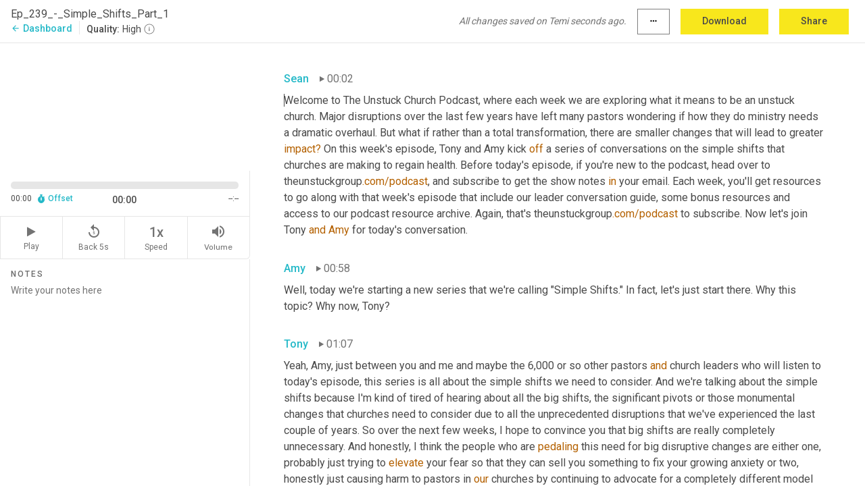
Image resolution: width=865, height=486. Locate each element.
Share (814, 21)
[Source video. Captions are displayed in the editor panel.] (125, 105)
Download (724, 21)
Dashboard (41, 28)
